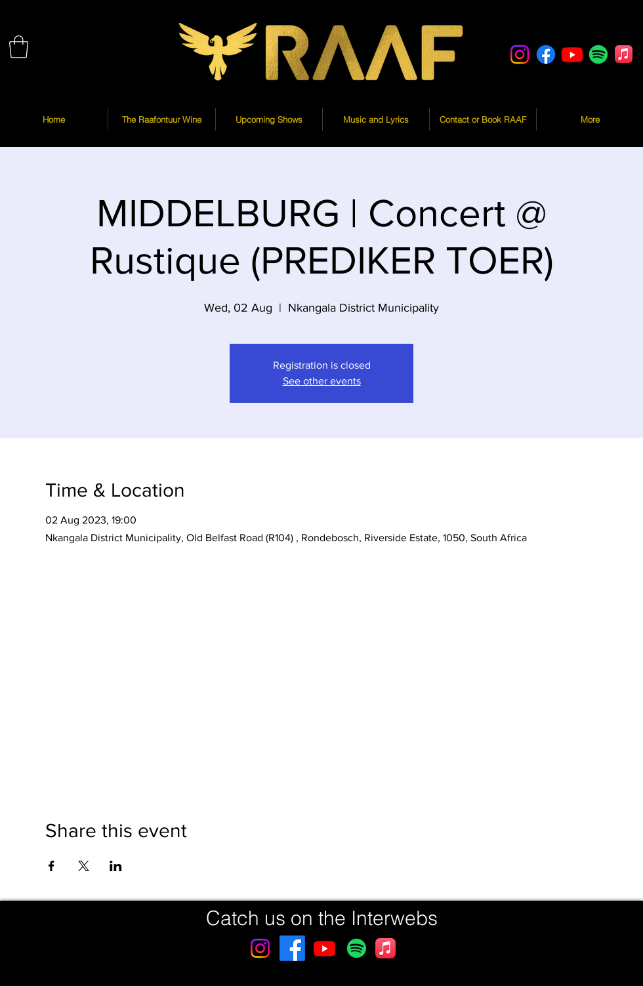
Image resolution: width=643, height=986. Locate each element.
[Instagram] (519, 54)
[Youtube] (572, 54)
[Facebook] (545, 54)
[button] (18, 46)
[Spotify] (598, 54)
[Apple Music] (624, 54)
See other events (322, 380)
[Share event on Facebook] (51, 866)
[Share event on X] (83, 866)
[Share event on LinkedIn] (116, 866)
